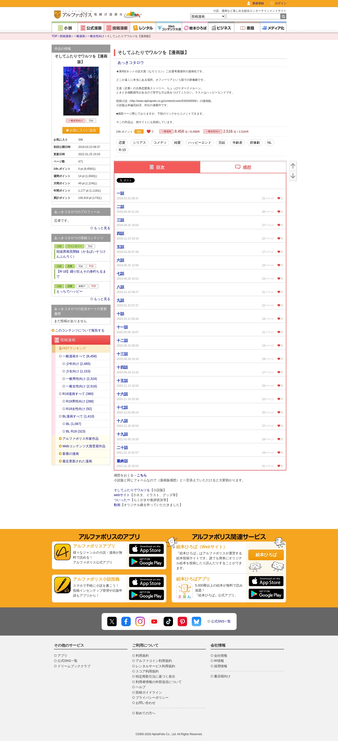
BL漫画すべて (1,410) (78, 416)
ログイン (280, 3)
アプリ (62, 655)
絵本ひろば (266, 554)
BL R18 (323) (75, 431)
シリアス (139, 142)
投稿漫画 (65, 36)
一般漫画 (79, 36)
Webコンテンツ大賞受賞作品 (83, 446)
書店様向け (222, 676)
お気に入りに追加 (81, 130)
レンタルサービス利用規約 (155, 666)
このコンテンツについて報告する (79, 330)
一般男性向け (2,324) (81, 379)
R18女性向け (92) (79, 409)
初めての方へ (145, 713)
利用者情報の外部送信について (159, 682)
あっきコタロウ (131, 63)
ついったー (122, 500)
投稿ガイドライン (149, 692)
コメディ (160, 142)
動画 (117, 505)
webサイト (122, 495)
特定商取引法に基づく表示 (155, 676)
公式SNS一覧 (221, 621)
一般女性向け (95, 36)
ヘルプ (141, 687)
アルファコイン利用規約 (154, 661)
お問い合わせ (145, 703)
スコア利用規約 (147, 671)
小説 (59, 246)
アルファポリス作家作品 (80, 438)
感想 (247, 167)
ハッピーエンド (199, 142)
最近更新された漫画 (77, 461)
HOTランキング (74, 348)
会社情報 (220, 655)
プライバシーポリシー (152, 697)
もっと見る (102, 228)
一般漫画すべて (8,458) (79, 356)
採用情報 (220, 666)
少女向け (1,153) (78, 371)
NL (269, 142)
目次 (160, 167)
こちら (142, 475)
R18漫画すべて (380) (77, 394)
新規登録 (258, 3)
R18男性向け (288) (80, 401)
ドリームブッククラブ (74, 666)
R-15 (122, 150)
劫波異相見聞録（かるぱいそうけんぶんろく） (81, 254)
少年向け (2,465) (78, 364)
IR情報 (219, 661)
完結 (222, 142)
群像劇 (255, 142)
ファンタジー (75, 246)
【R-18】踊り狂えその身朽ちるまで (81, 274)
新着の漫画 (70, 453)
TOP (54, 36)
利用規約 (142, 655)
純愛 (177, 142)
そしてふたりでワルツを (132, 490)
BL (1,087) (73, 424)
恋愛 (122, 142)
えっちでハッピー (69, 291)
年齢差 (237, 142)
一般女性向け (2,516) (81, 386)
